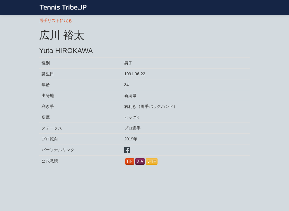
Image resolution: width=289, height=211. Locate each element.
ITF (129, 161)
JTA (140, 161)
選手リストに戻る (55, 20)
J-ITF (152, 161)
